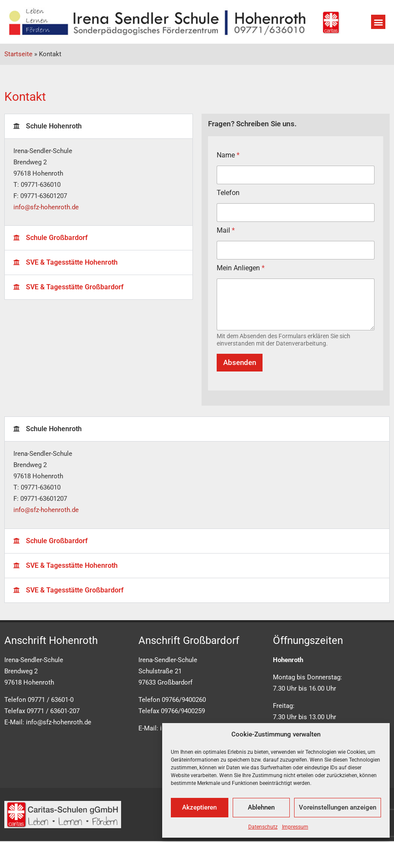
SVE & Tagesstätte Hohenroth (72, 262)
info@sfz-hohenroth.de (46, 207)
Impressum (295, 827)
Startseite (18, 54)
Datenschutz (263, 827)
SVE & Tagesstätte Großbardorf (75, 287)
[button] (378, 22)
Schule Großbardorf (57, 238)
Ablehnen (261, 807)
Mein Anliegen (241, 268)
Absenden (239, 362)
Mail (226, 230)
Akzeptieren (199, 807)
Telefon (228, 193)
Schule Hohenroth (54, 126)
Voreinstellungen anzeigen (337, 807)
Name (228, 155)
